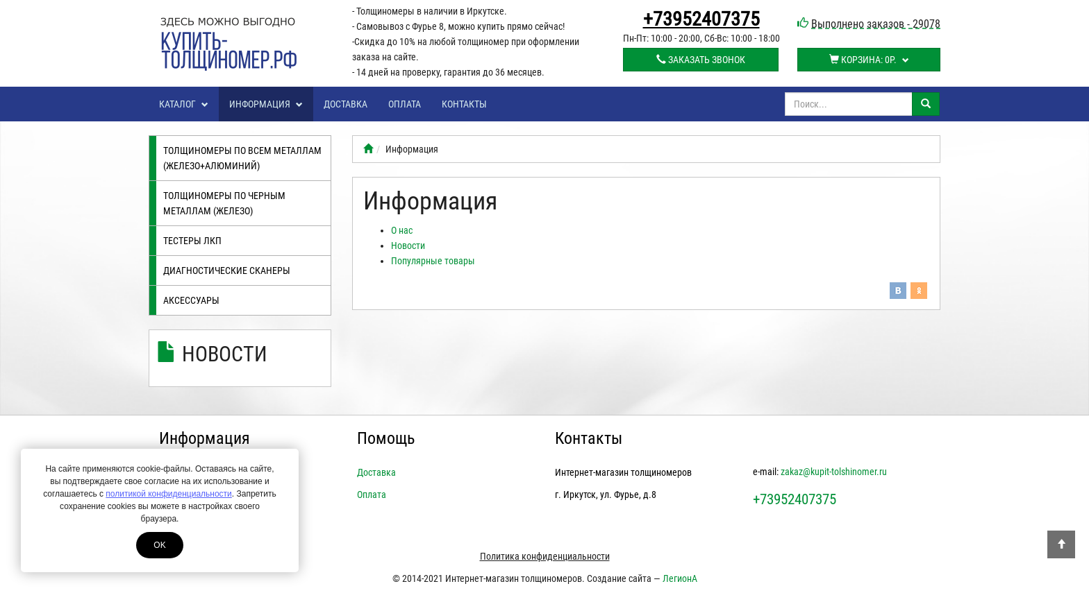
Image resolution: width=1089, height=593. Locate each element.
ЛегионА (680, 578)
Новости (224, 354)
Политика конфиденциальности (545, 556)
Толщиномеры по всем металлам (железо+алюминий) (242, 158)
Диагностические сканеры (226, 270)
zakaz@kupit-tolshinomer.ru (834, 471)
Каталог (183, 104)
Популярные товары (433, 260)
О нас (402, 230)
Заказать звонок (700, 59)
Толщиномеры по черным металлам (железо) (224, 203)
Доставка (345, 104)
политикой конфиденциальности (168, 494)
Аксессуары (191, 300)
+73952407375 (701, 19)
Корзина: (869, 59)
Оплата (404, 104)
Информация (266, 104)
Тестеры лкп (192, 240)
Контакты (464, 104)
